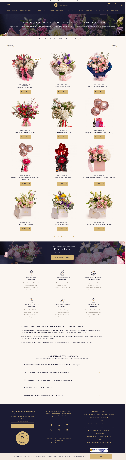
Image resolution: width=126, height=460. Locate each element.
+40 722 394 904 (9, 5)
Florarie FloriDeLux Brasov (92, 414)
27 (73, 236)
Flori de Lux (72, 10)
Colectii (86, 427)
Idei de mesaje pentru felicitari (101, 442)
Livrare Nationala (99, 433)
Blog (88, 442)
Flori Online (110, 427)
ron (118, 4)
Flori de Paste (12, 10)
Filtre (114, 45)
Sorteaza (11, 45)
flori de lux (61, 5)
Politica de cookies (106, 436)
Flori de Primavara (26, 10)
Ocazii (98, 10)
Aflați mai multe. (81, 456)
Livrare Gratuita (93, 430)
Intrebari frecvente (108, 414)
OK (101, 456)
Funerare (114, 10)
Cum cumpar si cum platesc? (99, 417)
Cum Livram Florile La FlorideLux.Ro (99, 424)
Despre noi (95, 411)
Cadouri (93, 427)
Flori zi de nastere (85, 10)
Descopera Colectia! (62, 257)
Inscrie (23, 426)
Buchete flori (41, 10)
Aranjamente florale (56, 10)
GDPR (99, 439)
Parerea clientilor (98, 421)
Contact (103, 411)
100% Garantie (104, 430)
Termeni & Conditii (92, 436)
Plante (105, 10)
